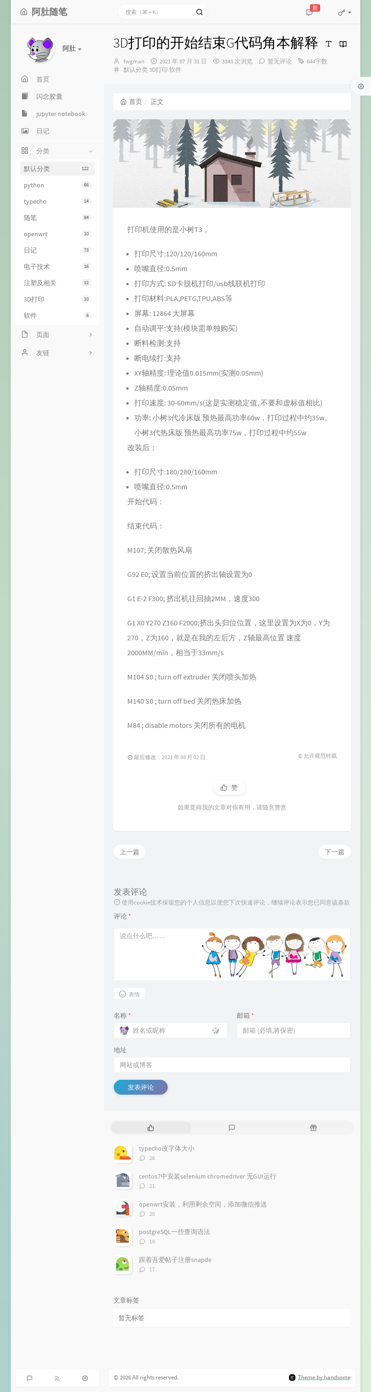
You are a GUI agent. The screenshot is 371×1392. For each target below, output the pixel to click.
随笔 (57, 217)
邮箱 (245, 1015)
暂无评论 (280, 61)
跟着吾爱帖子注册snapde (175, 1259)
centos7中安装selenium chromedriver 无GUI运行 (207, 1176)
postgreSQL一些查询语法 (174, 1231)
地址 (120, 1050)
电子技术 (57, 266)
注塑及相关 (57, 283)
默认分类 (57, 169)
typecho (57, 201)
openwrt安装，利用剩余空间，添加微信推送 (203, 1204)
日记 (57, 250)
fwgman (134, 61)
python (57, 185)
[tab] (151, 1127)
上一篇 (129, 852)
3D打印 (57, 299)
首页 (131, 101)
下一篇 (334, 852)
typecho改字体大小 (166, 1148)
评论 (122, 916)
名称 (122, 1015)
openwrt (57, 234)
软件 (57, 315)
